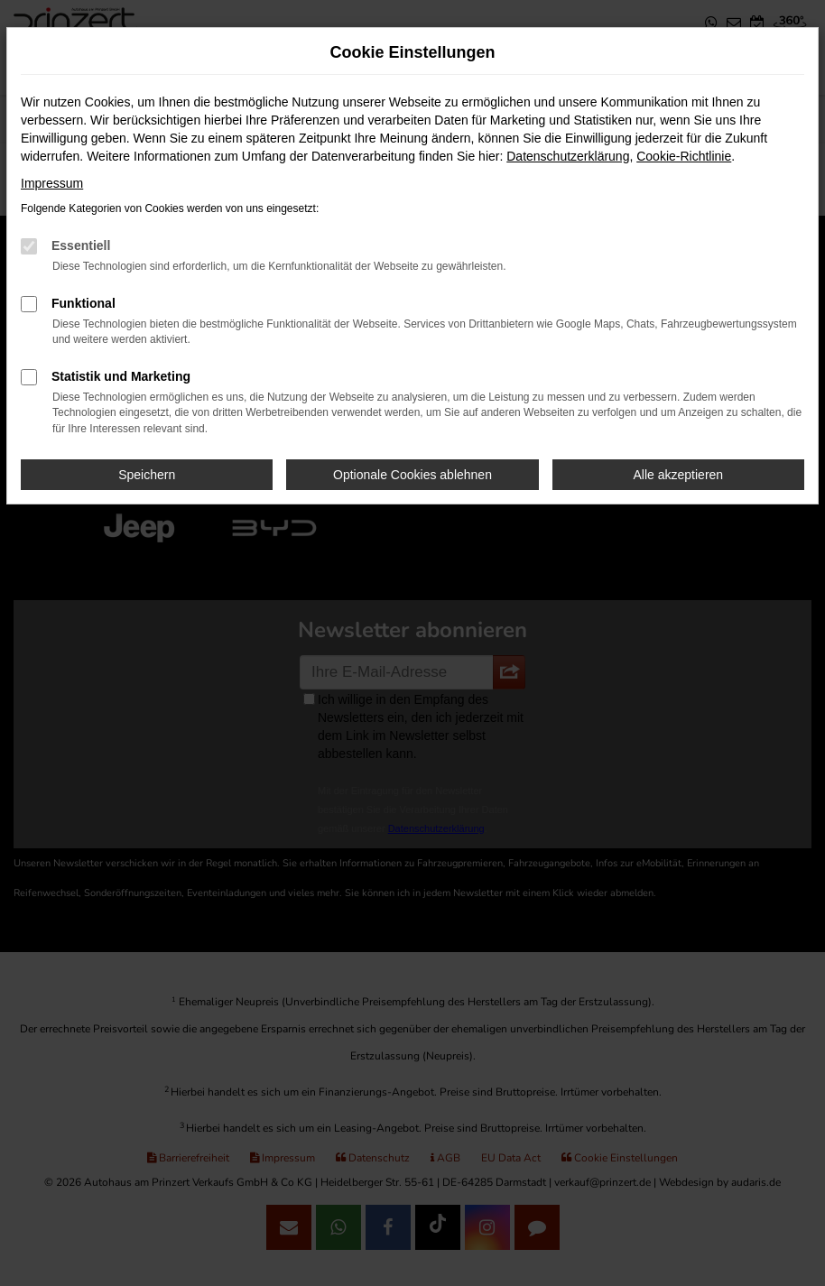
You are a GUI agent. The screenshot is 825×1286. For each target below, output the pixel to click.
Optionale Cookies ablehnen (412, 474)
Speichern (146, 474)
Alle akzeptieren (679, 474)
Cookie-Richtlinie (683, 156)
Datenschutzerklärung (567, 156)
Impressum (52, 183)
